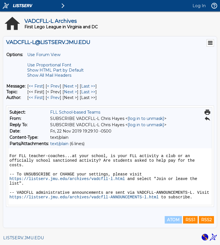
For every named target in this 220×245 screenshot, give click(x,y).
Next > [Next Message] (70, 86)
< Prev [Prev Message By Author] (53, 97)
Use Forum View (43, 54)
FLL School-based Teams (75, 112)
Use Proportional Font (49, 65)
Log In (199, 5)
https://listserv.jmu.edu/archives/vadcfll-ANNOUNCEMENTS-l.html (84, 197)
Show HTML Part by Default (55, 70)
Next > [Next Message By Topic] (70, 91)
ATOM (173, 219)
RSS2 (206, 219)
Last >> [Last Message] (88, 86)
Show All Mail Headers (49, 75)
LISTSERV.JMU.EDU (23, 237)
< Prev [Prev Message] (53, 86)
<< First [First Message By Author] (36, 97)
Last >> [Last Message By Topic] (88, 91)
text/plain (59, 143)
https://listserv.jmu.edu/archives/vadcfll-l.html (67, 179)
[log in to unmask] (146, 118)
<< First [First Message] (36, 86)
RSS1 (190, 219)
